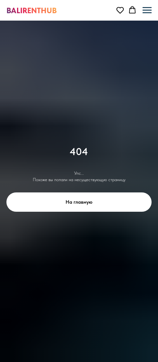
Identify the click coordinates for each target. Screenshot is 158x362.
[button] (120, 10)
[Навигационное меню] (147, 10)
